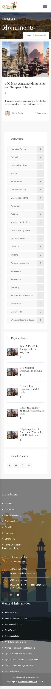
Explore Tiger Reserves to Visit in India (30, 389)
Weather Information (13, 671)
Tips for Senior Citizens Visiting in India (21, 660)
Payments (9, 533)
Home (29, 35)
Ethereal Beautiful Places (27, 295)
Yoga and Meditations (27, 222)
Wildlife (27, 173)
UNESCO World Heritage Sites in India (20, 665)
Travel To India (11, 630)
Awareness (27, 279)
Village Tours (27, 312)
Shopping (27, 287)
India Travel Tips (11, 612)
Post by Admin (14, 113)
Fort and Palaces (27, 189)
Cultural (27, 157)
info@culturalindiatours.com (22, 573)
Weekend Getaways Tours (27, 320)
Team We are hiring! (13, 515)
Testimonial (10, 521)
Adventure (27, 206)
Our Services (10, 509)
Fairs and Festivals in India (16, 618)
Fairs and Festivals (27, 165)
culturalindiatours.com (27, 682)
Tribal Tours (27, 303)
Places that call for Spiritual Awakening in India (32, 411)
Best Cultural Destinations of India (31, 369)
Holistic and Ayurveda (27, 230)
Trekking (27, 255)
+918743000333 (17, 562)
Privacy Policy (33, 677)
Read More (40, 113)
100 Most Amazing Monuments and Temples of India (25, 85)
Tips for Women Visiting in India (18, 654)
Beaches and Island (27, 198)
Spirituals (27, 214)
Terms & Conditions (13, 545)
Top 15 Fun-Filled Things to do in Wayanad (29, 349)
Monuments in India (13, 624)
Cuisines (27, 246)
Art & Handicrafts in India (15, 642)
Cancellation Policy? (20, 677)
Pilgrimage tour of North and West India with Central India (31, 432)
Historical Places (27, 149)
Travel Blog (9, 527)
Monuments (27, 271)
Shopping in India (12, 636)
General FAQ (10, 539)
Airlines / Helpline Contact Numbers (20, 648)
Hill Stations (27, 181)
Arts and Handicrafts (27, 263)
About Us (9, 504)
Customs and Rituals (27, 238)
